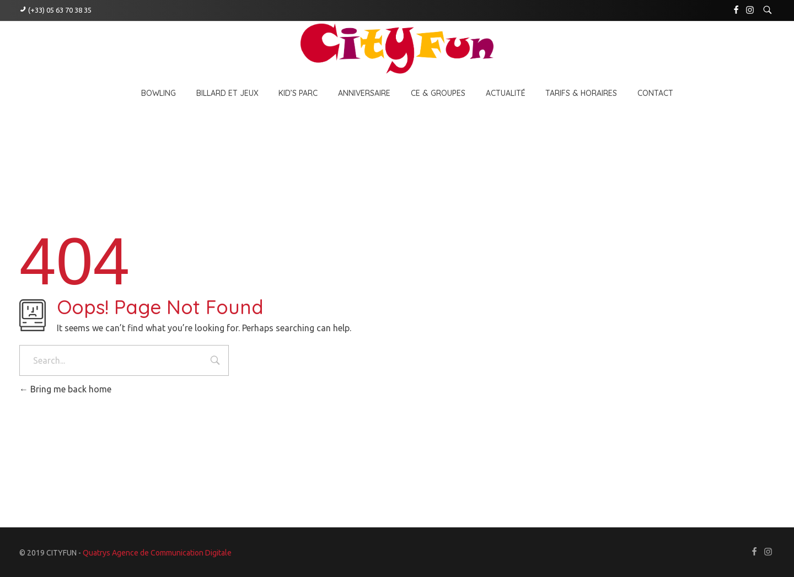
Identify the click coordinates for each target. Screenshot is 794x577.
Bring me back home (65, 389)
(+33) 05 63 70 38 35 (60, 10)
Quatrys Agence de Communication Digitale (157, 552)
